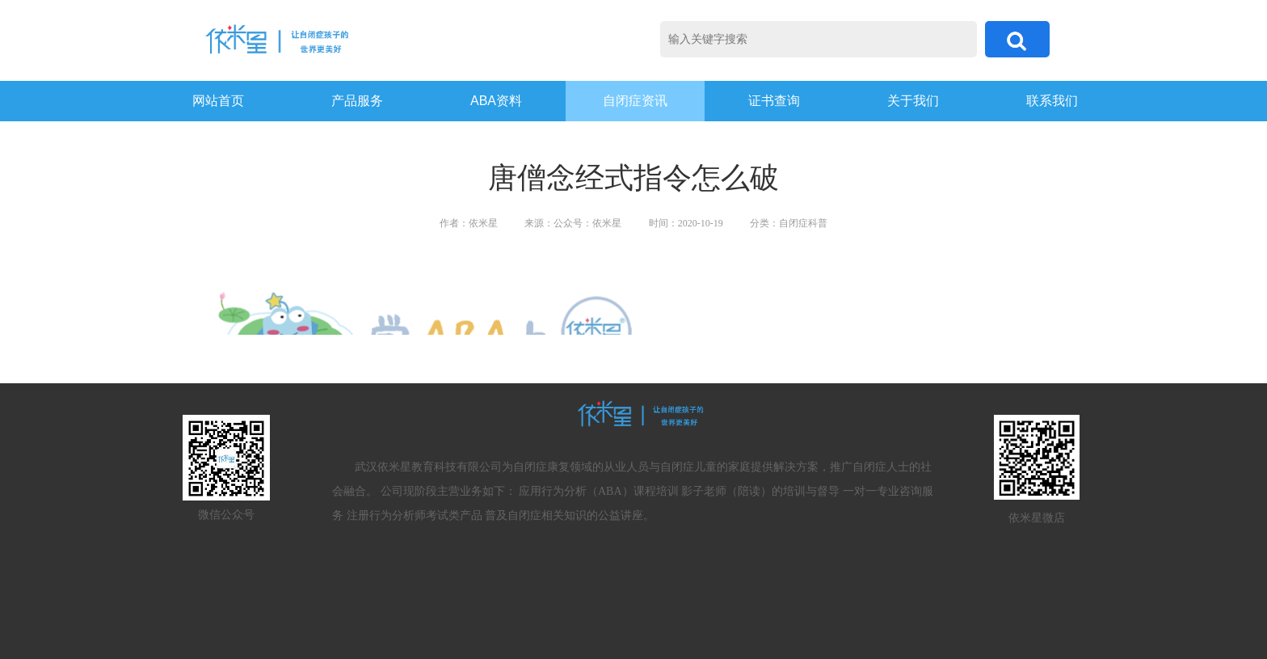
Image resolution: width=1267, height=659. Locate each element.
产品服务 (357, 101)
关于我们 (913, 101)
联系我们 (1052, 101)
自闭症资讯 (635, 101)
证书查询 (774, 101)
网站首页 (218, 101)
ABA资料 (496, 101)
